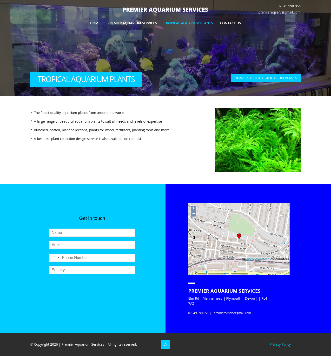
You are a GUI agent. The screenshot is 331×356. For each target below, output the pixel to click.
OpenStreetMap (258, 259)
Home (95, 23)
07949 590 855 (289, 6)
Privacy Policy (280, 344)
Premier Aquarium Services (132, 23)
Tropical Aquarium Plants (188, 23)
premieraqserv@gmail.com (279, 12)
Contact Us (230, 23)
